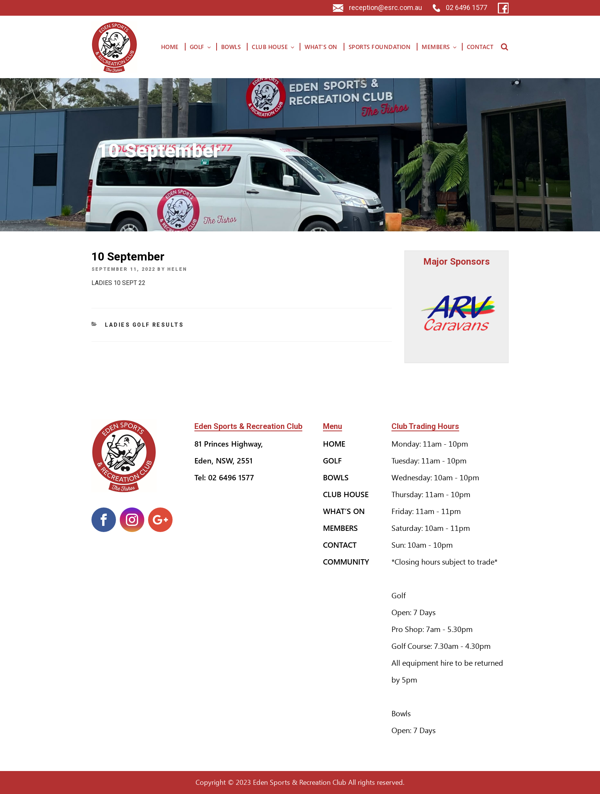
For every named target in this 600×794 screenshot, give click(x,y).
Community (346, 561)
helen (177, 269)
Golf (201, 47)
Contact (480, 47)
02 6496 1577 (460, 7)
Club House (273, 47)
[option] (456, 313)
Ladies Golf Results (144, 325)
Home (170, 47)
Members (440, 47)
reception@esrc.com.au (377, 7)
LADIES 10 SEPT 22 (118, 282)
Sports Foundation (380, 47)
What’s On (321, 47)
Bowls (231, 47)
